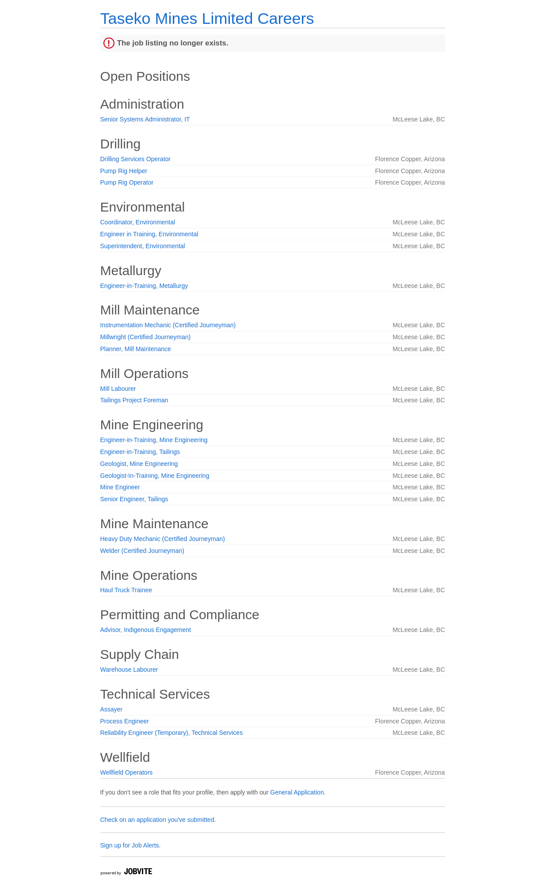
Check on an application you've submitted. (158, 819)
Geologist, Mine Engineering (139, 463)
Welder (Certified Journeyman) (142, 550)
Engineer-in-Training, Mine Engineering (154, 439)
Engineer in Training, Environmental (149, 234)
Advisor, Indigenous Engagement (145, 629)
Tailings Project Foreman (134, 400)
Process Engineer (124, 721)
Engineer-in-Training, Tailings (140, 451)
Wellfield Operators (126, 772)
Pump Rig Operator (127, 182)
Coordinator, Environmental (137, 222)
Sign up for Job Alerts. (130, 845)
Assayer (111, 709)
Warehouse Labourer (129, 669)
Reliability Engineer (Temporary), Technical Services (171, 732)
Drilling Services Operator (135, 159)
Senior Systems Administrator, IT (145, 119)
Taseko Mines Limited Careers (207, 18)
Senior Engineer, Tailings (134, 499)
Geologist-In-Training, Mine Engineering (155, 475)
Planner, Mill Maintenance (135, 348)
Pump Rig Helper (124, 170)
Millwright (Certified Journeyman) (145, 336)
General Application (297, 792)
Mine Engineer (120, 487)
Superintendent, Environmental (142, 246)
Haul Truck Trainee (126, 590)
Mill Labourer (118, 388)
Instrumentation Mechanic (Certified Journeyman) (168, 325)
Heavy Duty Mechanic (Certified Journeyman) (162, 538)
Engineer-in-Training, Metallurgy (144, 285)
